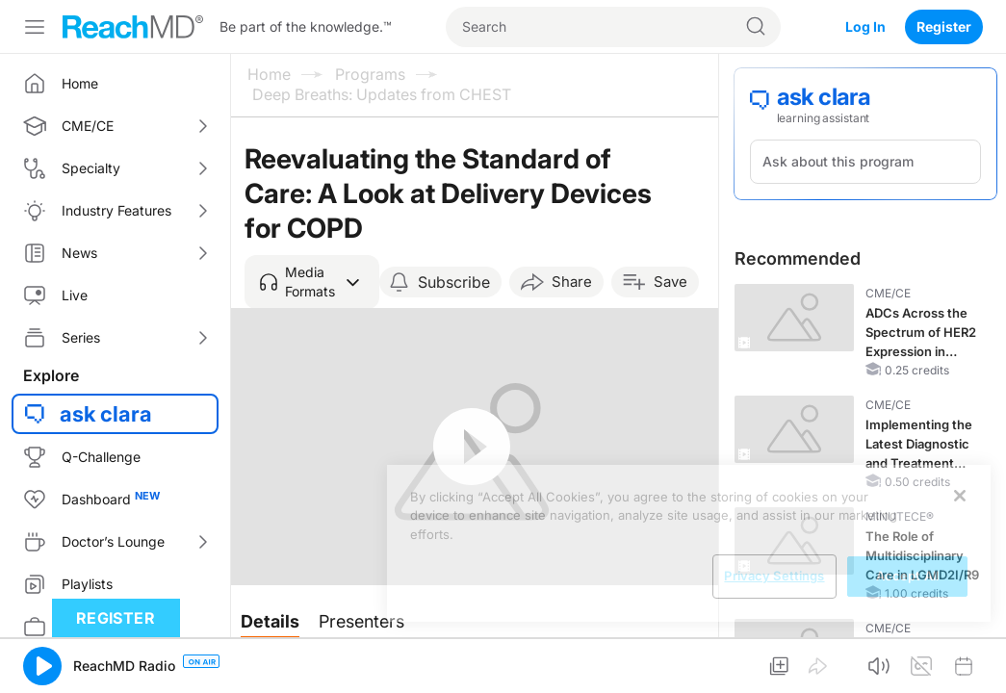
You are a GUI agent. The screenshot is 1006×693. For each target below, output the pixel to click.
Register (943, 26)
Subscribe (454, 282)
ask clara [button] (106, 413)
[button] (312, 282)
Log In (865, 26)
